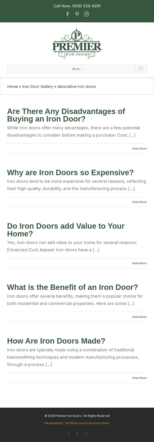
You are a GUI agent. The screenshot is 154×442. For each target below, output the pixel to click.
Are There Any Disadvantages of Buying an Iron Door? (66, 115)
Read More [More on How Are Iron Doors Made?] (139, 378)
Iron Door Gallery (37, 86)
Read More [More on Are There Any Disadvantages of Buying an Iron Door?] (139, 148)
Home (12, 86)
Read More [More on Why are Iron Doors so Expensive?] (139, 202)
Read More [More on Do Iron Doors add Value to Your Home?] (139, 263)
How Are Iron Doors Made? (56, 341)
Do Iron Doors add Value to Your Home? (66, 230)
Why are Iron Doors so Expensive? (70, 172)
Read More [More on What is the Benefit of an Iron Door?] (139, 317)
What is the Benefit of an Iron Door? (72, 287)
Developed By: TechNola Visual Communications (77, 423)
